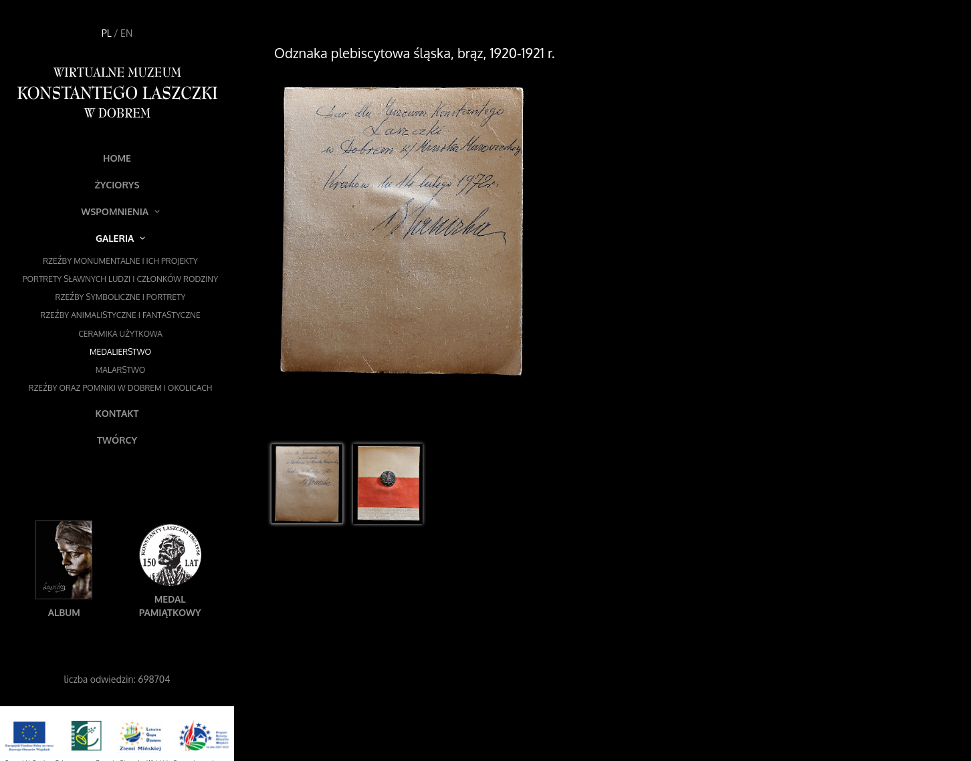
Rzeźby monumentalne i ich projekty (120, 261)
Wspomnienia (120, 211)
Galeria (120, 238)
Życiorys (116, 184)
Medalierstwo (120, 352)
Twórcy (117, 440)
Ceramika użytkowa (120, 334)
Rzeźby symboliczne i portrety (121, 297)
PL (107, 33)
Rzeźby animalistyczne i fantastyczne (120, 315)
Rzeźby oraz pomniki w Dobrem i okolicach (121, 388)
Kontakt (117, 413)
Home (117, 158)
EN (126, 33)
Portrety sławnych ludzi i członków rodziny (120, 279)
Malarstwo (121, 370)
